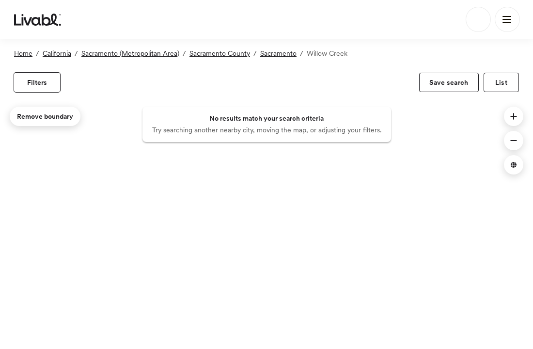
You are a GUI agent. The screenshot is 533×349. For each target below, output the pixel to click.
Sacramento (278, 53)
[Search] (478, 19)
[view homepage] (37, 19)
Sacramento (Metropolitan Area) (130, 53)
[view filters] (37, 82)
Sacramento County (219, 53)
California (57, 53)
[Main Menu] (507, 19)
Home (23, 53)
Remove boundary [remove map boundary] (45, 116)
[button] (513, 116)
